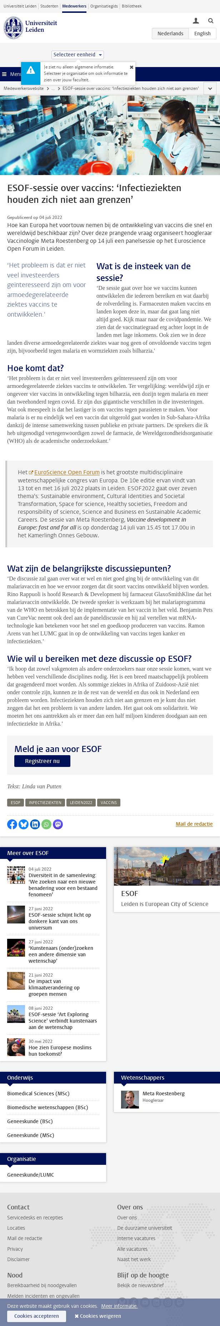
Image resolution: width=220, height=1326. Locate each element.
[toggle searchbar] (210, 20)
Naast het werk (134, 1259)
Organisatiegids (104, 6)
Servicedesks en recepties (35, 1217)
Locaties (16, 1228)
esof (15, 802)
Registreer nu (42, 761)
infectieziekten (45, 802)
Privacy (15, 1249)
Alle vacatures (132, 1249)
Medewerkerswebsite (24, 88)
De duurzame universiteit (144, 1228)
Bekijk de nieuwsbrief (140, 1285)
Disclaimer (18, 1259)
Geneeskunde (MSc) (30, 1135)
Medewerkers (74, 6)
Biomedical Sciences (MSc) (38, 1093)
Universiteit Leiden (20, 6)
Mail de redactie (194, 824)
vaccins (109, 802)
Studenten (49, 6)
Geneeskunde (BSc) (30, 1121)
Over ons (127, 1217)
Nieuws (58, 88)
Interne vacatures (136, 1238)
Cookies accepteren (36, 1316)
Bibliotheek (132, 6)
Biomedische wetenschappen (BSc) (47, 1107)
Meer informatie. (119, 1306)
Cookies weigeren (100, 1316)
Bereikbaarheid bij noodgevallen (42, 1285)
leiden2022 (81, 802)
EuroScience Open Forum (67, 472)
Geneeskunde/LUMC (30, 1175)
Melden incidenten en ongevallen (43, 1296)
